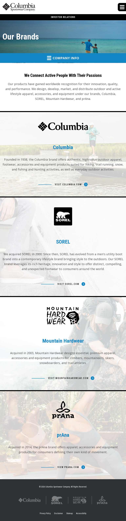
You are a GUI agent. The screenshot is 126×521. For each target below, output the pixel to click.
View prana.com (68, 467)
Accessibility (81, 513)
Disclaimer (58, 513)
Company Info (63, 58)
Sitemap (69, 513)
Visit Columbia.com (68, 184)
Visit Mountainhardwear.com (68, 378)
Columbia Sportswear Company (57, 487)
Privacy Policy (45, 513)
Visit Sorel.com (68, 284)
